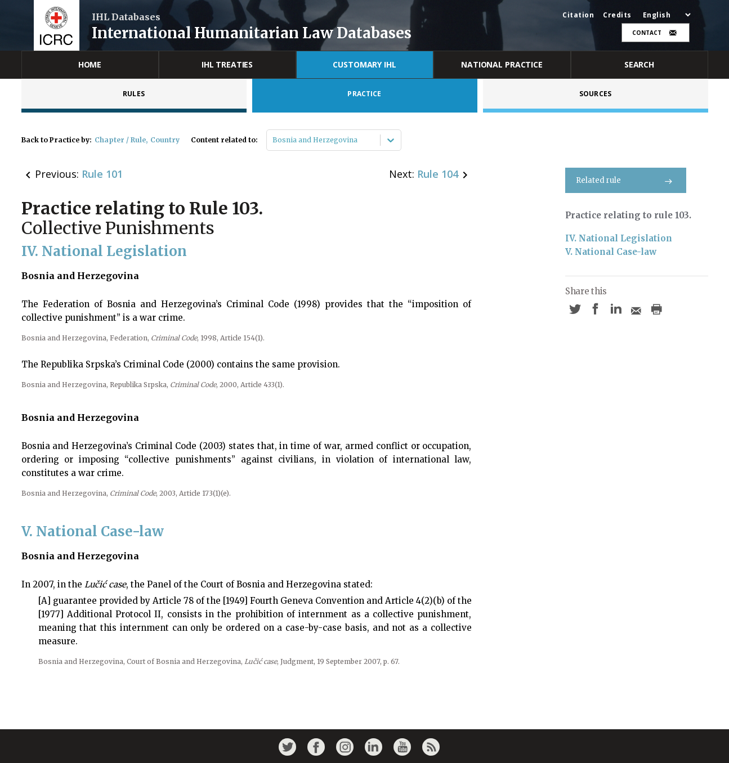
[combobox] (273, 140)
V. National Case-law (610, 251)
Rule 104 (437, 174)
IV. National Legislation (618, 238)
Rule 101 (102, 174)
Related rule (626, 180)
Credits (617, 15)
